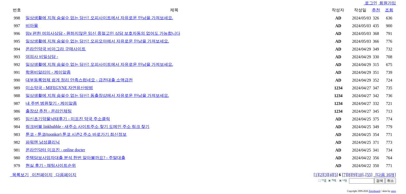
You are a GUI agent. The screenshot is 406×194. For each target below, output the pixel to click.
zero (393, 191)
